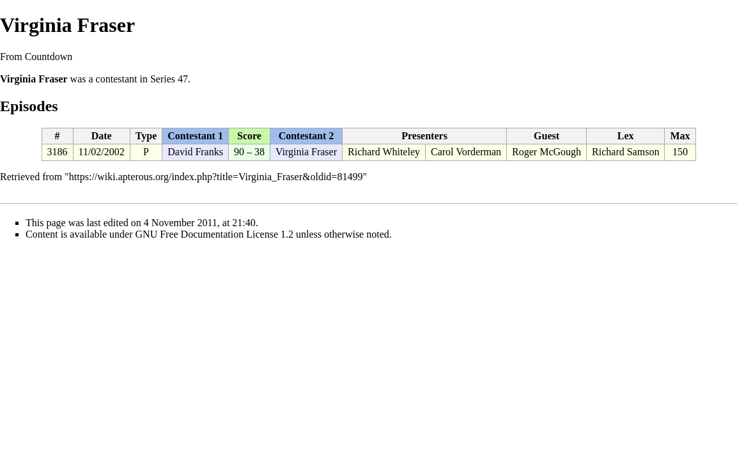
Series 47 (169, 78)
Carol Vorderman (466, 151)
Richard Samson (625, 151)
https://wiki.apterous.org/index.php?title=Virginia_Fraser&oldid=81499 (216, 176)
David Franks (195, 151)
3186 (57, 151)
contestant (116, 78)
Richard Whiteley (384, 151)
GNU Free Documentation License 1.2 (214, 234)
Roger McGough (546, 151)
